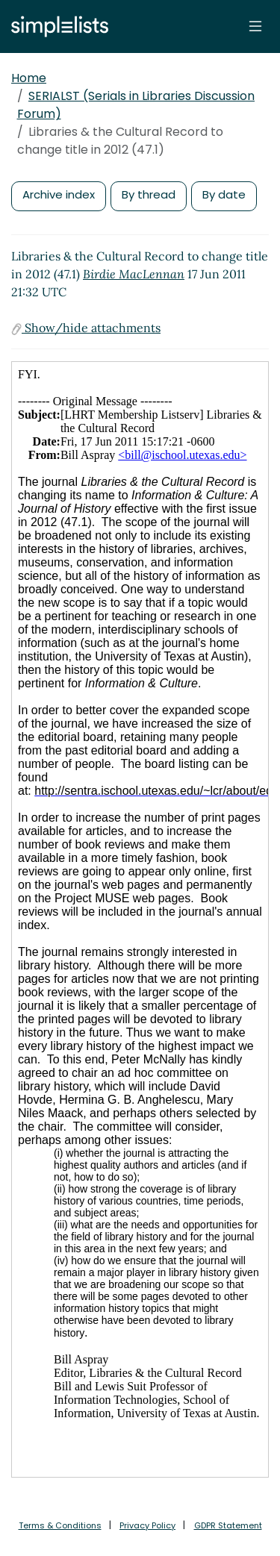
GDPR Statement (228, 1525)
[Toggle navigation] (255, 26)
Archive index (58, 194)
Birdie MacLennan (133, 273)
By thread (148, 194)
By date (224, 194)
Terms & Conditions (60, 1525)
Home (28, 78)
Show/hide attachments (86, 327)
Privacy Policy (147, 1525)
